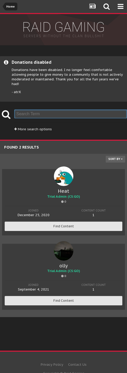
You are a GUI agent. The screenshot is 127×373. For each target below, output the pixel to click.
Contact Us (77, 364)
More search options (33, 129)
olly (63, 266)
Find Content (63, 226)
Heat (63, 191)
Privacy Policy (52, 364)
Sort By (115, 159)
